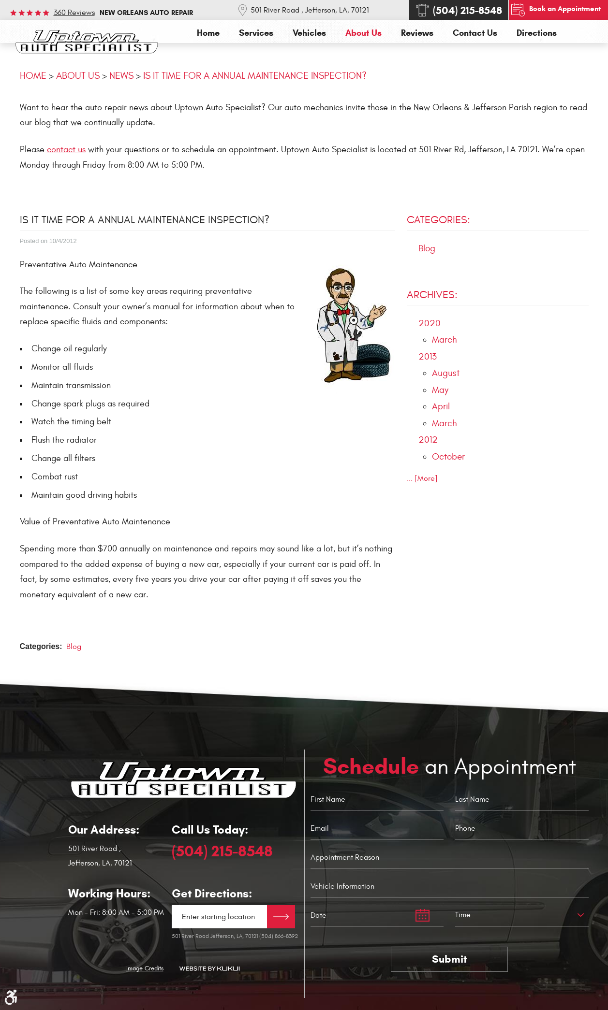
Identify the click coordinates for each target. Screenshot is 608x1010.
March (444, 339)
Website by (209, 968)
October (448, 456)
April (441, 406)
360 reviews (74, 12)
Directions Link (281, 916)
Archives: (432, 295)
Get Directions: (212, 893)
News (121, 75)
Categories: (438, 220)
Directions (537, 33)
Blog (73, 646)
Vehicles (309, 33)
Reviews (417, 33)
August (446, 373)
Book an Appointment (565, 8)
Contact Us (475, 33)
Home (208, 33)
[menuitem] (208, 33)
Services (256, 33)
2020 (429, 323)
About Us (363, 33)
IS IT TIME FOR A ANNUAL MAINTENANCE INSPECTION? (255, 75)
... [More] (422, 478)
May (440, 390)
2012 (428, 439)
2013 (427, 356)
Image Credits (144, 968)
